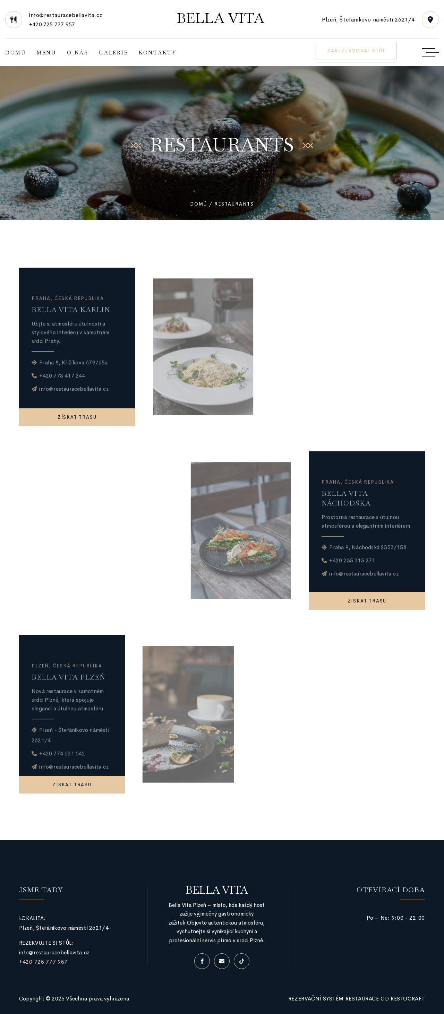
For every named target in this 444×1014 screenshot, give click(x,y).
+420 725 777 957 (52, 24)
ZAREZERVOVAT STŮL (356, 51)
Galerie (113, 52)
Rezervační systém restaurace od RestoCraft (356, 998)
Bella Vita (221, 18)
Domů (15, 52)
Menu (46, 52)
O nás (77, 52)
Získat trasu (77, 417)
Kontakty (158, 52)
